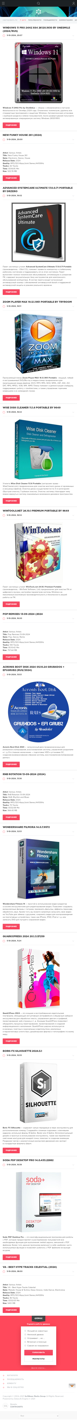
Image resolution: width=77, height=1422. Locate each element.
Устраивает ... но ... (36, 1338)
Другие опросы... (38, 1368)
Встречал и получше (37, 1342)
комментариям (66, 20)
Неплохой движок (35, 1334)
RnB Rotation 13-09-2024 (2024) (24, 774)
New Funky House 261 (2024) (22, 135)
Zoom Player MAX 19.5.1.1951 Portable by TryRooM (37, 302)
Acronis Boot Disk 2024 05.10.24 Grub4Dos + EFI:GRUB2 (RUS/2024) (33, 669)
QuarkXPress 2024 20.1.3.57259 (24, 936)
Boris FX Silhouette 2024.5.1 (22, 1051)
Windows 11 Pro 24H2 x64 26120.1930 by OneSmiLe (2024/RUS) (36, 29)
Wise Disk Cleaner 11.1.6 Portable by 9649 (32, 408)
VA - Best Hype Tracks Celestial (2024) (30, 1267)
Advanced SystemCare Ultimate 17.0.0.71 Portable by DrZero (38, 190)
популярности (34, 20)
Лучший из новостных (37, 1331)
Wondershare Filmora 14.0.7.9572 (26, 827)
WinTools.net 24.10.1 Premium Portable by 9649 (36, 511)
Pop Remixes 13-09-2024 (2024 (23, 614)
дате (24, 20)
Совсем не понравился (37, 1346)
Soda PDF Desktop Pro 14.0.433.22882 (28, 1160)
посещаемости (50, 20)
